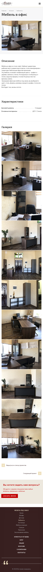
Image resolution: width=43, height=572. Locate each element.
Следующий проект (32, 473)
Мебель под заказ (21, 510)
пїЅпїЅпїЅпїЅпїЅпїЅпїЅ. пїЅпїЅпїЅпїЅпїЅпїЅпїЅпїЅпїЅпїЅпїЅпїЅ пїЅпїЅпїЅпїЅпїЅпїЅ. (25, 560)
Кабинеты (21, 520)
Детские (21, 518)
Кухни (21, 513)
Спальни (21, 527)
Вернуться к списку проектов (14, 465)
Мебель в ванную (21, 525)
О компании (21, 549)
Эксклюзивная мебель (21, 532)
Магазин (21, 546)
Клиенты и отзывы (21, 537)
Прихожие (21, 530)
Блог (21, 540)
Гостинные (21, 522)
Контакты (21, 552)
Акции (21, 543)
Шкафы (21, 515)
